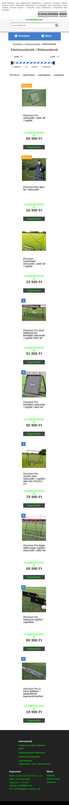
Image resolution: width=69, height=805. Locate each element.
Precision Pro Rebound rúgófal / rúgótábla (33, 619)
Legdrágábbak (44, 75)
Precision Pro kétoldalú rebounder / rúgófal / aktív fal (34, 404)
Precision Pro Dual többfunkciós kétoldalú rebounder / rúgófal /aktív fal (34, 332)
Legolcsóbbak (28, 75)
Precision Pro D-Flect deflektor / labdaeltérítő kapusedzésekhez (33, 690)
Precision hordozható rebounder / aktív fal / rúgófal (34, 260)
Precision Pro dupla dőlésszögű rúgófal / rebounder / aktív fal (34, 547)
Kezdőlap (17, 44)
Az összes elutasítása (48, 14)
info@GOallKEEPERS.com (28, 776)
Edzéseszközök (32, 44)
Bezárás (63, 14)
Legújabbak (59, 75)
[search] (56, 26)
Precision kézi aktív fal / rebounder (34, 188)
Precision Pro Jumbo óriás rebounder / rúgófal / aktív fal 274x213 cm (34, 475)
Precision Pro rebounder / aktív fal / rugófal (34, 117)
